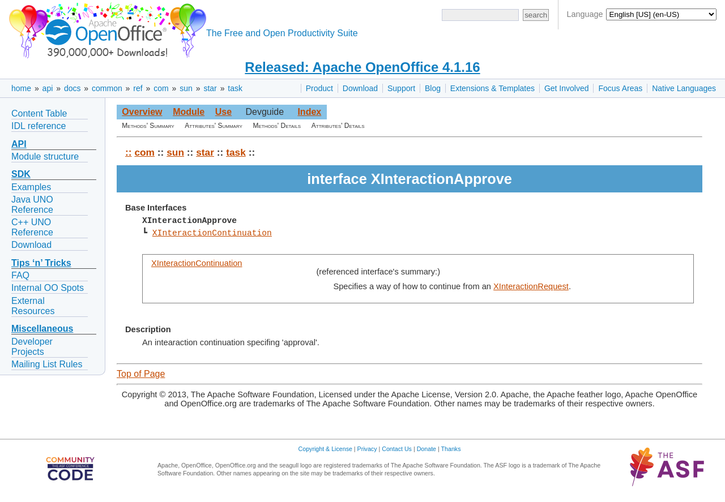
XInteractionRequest (531, 286)
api (47, 88)
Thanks (451, 448)
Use (223, 112)
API (19, 144)
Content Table (39, 113)
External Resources (32, 306)
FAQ (20, 275)
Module (188, 112)
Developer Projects (32, 347)
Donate (426, 448)
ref (137, 88)
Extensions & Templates (492, 88)
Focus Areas (620, 88)
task (235, 88)
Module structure (45, 156)
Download (360, 88)
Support (401, 88)
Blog (433, 88)
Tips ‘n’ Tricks (41, 263)
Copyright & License (325, 448)
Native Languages (684, 88)
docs (72, 88)
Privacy (367, 448)
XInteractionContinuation (212, 233)
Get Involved (566, 88)
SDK (21, 174)
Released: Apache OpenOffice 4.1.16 (362, 67)
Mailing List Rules (46, 364)
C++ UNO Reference (32, 227)
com (160, 88)
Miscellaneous (42, 328)
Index (309, 112)
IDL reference (38, 126)
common (107, 88)
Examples (31, 187)
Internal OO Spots (47, 288)
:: (128, 152)
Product (319, 88)
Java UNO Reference (32, 204)
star (209, 88)
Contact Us (397, 448)
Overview (142, 112)
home (21, 88)
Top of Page (141, 374)
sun (186, 88)
